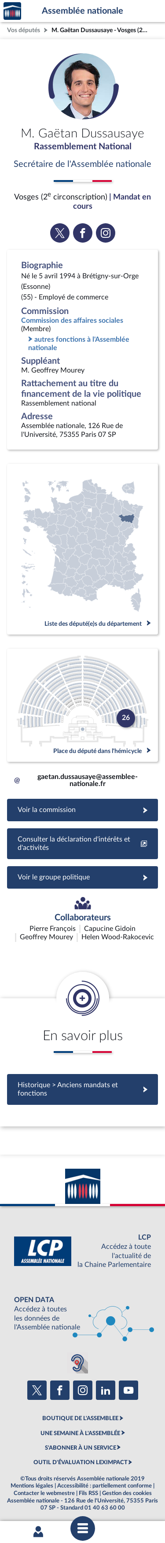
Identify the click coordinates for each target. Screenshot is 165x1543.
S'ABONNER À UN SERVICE (80, 1448)
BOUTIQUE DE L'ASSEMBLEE (80, 1418)
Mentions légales (32, 1485)
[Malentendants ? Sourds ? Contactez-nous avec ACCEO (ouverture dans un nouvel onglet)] (77, 1362)
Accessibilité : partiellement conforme (104, 1485)
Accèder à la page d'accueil (12, 11)
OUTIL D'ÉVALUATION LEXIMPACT (80, 1462)
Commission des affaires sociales (72, 320)
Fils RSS (88, 1493)
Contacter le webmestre (44, 1493)
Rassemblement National (83, 146)
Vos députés (23, 30)
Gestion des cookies (127, 1493)
